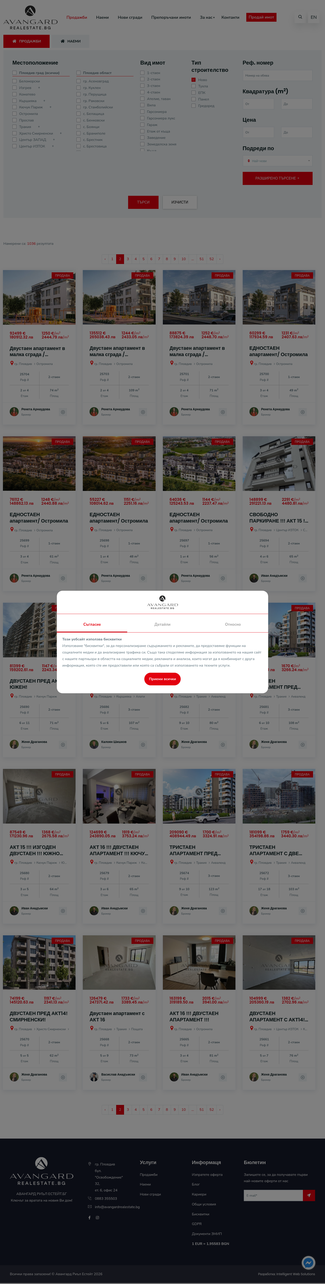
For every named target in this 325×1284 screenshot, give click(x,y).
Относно (233, 624)
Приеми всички (162, 679)
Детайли (162, 624)
